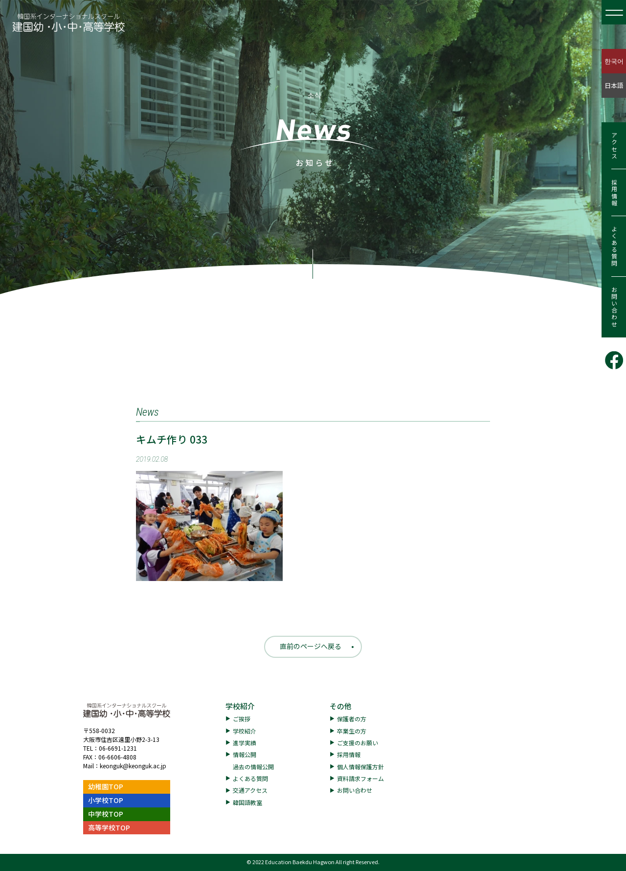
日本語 (614, 85)
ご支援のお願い (357, 742)
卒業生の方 (351, 731)
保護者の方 (351, 719)
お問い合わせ (614, 307)
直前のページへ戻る (310, 646)
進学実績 (244, 742)
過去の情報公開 (253, 766)
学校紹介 (240, 706)
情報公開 (244, 754)
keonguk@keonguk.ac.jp (133, 765)
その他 (341, 706)
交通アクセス (250, 790)
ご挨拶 (241, 719)
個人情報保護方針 (360, 766)
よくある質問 (614, 246)
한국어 (614, 61)
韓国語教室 (247, 802)
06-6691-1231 (118, 748)
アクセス (614, 145)
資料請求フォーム (360, 778)
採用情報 (614, 192)
